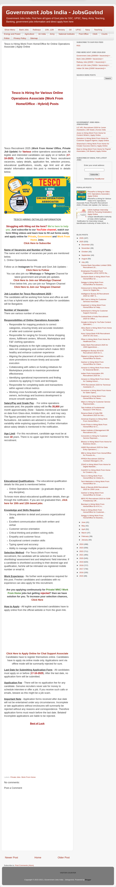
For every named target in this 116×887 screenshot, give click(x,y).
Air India (42, 34)
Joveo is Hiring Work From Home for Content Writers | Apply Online (91, 134)
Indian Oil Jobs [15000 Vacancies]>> (91, 68)
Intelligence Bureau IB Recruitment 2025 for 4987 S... (95, 295)
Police (6, 38)
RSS (78, 46)
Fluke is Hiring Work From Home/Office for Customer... (93, 511)
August (85, 259)
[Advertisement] (37, 69)
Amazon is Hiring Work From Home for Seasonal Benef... (95, 369)
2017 (81, 569)
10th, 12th (49, 30)
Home (37, 857)
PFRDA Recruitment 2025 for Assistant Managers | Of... (93, 460)
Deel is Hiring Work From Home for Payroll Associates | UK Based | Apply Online (94, 150)
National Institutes (67, 34)
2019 (81, 562)
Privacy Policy (20, 38)
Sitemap (34, 38)
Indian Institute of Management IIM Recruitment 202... (95, 431)
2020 (81, 558)
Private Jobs (15, 777)
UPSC (78, 30)
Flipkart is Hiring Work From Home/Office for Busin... (92, 357)
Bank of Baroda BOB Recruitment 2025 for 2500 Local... (94, 488)
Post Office (83, 34)
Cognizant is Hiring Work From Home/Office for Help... (93, 306)
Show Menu (10, 30)
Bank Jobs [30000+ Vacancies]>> (90, 59)
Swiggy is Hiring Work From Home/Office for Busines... (92, 283)
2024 (81, 544)
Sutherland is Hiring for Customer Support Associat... (94, 312)
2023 (81, 548)
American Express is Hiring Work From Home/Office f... (94, 420)
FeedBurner (99, 179)
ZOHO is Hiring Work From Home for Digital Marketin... (96, 465)
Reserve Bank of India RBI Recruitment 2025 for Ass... (93, 414)
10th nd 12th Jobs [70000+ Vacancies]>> (93, 65)
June (84, 522)
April (84, 529)
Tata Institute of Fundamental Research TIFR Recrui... (92, 409)
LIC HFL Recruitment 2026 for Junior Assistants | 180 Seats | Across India (91, 129)
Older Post (64, 857)
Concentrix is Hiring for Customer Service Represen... (94, 437)
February (85, 536)
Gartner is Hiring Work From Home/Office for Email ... (92, 494)
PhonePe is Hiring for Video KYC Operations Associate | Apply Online (99, 194)
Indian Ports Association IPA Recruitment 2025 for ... (92, 374)
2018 (81, 565)
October (85, 252)
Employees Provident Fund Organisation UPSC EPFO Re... (95, 272)
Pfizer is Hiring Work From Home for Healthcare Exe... (95, 340)
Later (44, 12)
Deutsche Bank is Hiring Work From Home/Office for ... (95, 278)
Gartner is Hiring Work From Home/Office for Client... (92, 363)
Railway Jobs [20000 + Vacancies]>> (91, 62)
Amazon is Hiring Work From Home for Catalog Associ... (95, 380)
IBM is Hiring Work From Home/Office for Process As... (96, 454)
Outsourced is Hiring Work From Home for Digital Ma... (94, 289)
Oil (70, 30)
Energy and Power (12, 34)
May (83, 526)
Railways (37, 30)
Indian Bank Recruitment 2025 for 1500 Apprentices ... (94, 346)
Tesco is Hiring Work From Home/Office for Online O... (93, 477)
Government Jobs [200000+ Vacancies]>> (93, 56)
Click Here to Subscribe (37, 243)
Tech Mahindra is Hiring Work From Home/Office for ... (95, 482)
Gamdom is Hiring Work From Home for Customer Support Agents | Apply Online (93, 139)
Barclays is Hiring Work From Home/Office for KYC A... (93, 505)
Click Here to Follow (37, 270)
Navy (87, 30)
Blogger (88, 880)
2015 (81, 576)
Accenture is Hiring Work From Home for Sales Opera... (96, 391)
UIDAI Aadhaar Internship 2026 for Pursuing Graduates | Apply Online (100, 212)
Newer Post (11, 857)
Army (52, 34)
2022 (81, 551)
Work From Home (28, 777)
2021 (81, 555)
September (86, 255)
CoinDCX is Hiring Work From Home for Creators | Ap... (95, 471)
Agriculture (29, 34)
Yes (72, 12)
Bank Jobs (24, 30)
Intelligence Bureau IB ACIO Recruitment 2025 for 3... (92, 352)
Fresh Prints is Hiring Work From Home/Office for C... (94, 426)
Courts (104, 34)
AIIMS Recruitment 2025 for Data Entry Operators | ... (94, 448)
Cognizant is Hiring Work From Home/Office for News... (93, 397)
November (86, 248)
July (83, 262)
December (86, 245)
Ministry (61, 30)
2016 (81, 572)
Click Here (37, 600)
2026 (81, 238)
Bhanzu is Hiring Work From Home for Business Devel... (96, 443)
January (85, 540)
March (84, 533)
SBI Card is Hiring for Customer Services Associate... (93, 300)
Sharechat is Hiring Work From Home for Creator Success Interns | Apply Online (93, 145)
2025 (81, 242)
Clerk (95, 34)
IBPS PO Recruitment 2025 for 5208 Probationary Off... (95, 500)
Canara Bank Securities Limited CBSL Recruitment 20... (96, 266)
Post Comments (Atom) (24, 865)
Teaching (98, 30)
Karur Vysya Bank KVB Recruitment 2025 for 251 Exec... (95, 335)
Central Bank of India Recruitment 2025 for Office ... (94, 318)
